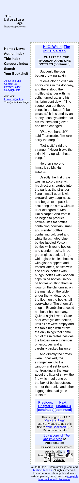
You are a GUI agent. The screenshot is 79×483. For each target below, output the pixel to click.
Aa (47, 455)
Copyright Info (12, 89)
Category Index (15, 63)
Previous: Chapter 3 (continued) (45, 406)
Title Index (11, 59)
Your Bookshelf (15, 73)
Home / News (13, 49)
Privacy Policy (12, 86)
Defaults (58, 459)
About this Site (12, 80)
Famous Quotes (13, 99)
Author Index (13, 53)
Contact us (10, 83)
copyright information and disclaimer (58, 478)
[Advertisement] (54, 21)
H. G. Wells (52, 47)
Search (8, 68)
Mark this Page (54, 420)
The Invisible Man (56, 49)
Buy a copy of (56, 437)
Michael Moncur (42, 470)
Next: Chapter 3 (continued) (63, 406)
